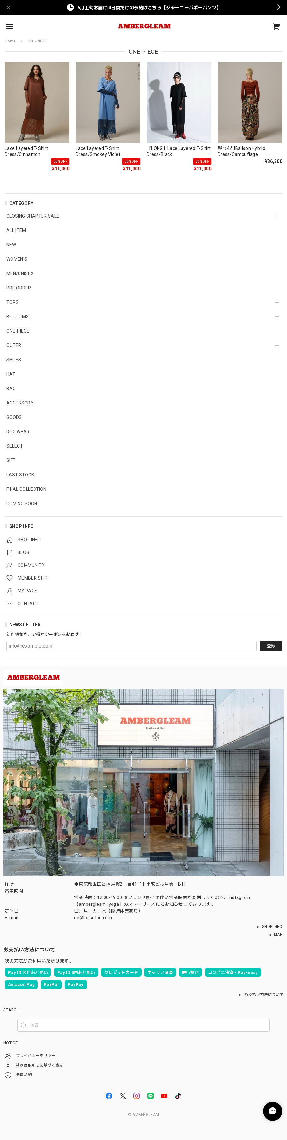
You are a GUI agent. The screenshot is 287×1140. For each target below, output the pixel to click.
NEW (11, 244)
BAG (11, 388)
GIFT (11, 460)
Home (10, 41)
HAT (10, 374)
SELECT (14, 446)
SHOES (13, 359)
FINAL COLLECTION (26, 489)
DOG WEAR (18, 431)
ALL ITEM (16, 230)
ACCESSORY (20, 402)
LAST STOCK (20, 474)
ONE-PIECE (17, 331)
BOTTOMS (17, 316)
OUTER (13, 345)
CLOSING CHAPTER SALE (32, 216)
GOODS (14, 417)
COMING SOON (21, 503)
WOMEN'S (16, 259)
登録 (271, 645)
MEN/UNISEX (20, 273)
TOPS (12, 302)
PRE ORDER (18, 287)
